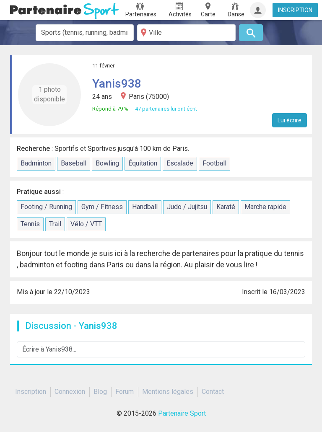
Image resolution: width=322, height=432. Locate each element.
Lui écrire (289, 120)
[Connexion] (258, 10)
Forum (124, 392)
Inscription (30, 392)
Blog (100, 392)
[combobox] (85, 32)
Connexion (70, 392)
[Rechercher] (251, 32)
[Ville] (186, 33)
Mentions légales (167, 392)
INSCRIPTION (295, 10)
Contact (213, 392)
